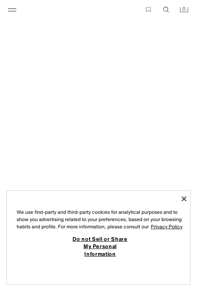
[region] (98, 237)
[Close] (184, 199)
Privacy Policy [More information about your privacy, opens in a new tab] (166, 226)
